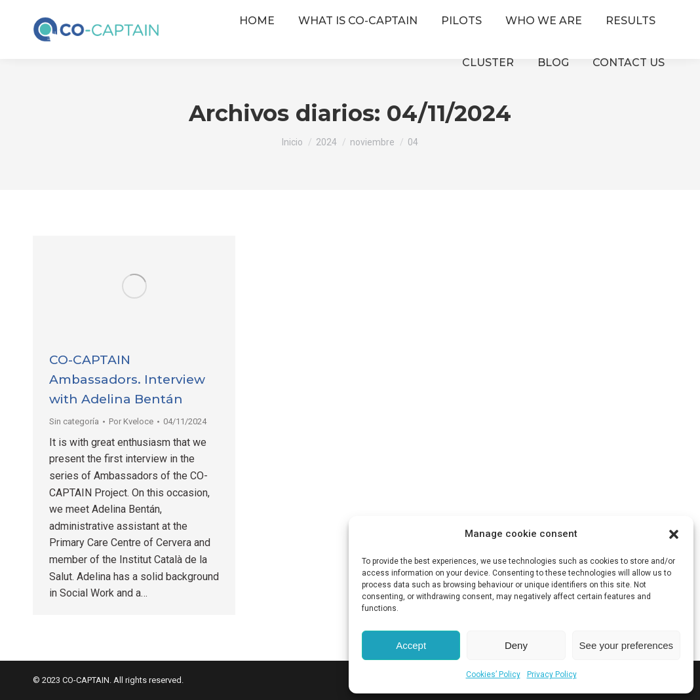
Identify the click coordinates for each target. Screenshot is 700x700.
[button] (673, 534)
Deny (516, 645)
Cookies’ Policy (493, 674)
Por (131, 421)
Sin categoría (74, 421)
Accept (411, 645)
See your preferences (626, 645)
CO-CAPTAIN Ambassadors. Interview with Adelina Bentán (127, 379)
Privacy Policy (552, 674)
